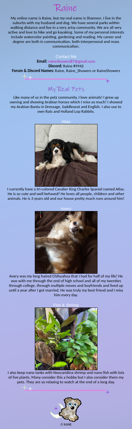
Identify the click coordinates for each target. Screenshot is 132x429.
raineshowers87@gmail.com (71, 61)
